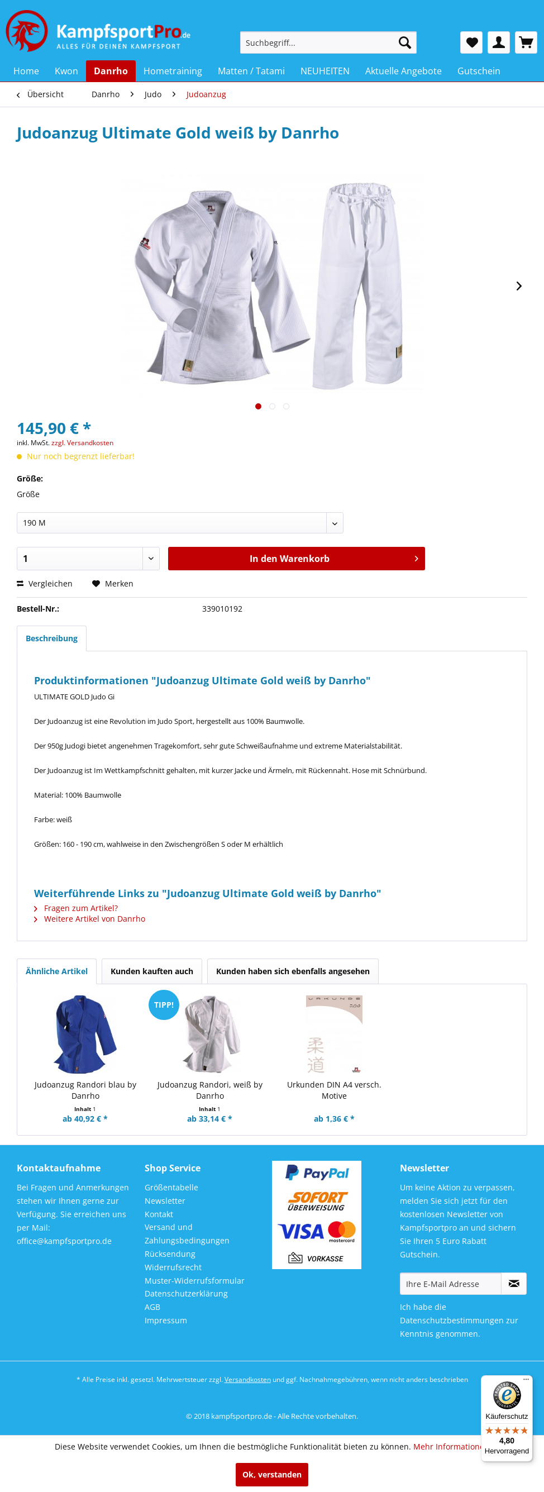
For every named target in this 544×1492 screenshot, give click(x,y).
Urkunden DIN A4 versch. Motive (334, 1090)
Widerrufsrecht (173, 1267)
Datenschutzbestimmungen (452, 1320)
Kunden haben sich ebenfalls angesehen (293, 971)
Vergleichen (45, 583)
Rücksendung (170, 1253)
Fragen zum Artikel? (76, 908)
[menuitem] (328, 42)
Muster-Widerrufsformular (195, 1280)
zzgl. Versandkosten (82, 442)
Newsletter (165, 1200)
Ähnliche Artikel (57, 971)
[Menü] (526, 1382)
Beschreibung (52, 638)
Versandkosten (248, 1379)
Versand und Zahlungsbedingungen (187, 1234)
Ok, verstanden (272, 1474)
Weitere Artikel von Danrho (89, 918)
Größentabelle (171, 1187)
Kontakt (159, 1214)
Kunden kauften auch (152, 971)
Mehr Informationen (451, 1446)
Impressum (166, 1320)
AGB (152, 1307)
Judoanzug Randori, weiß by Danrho (210, 1090)
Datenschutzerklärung (186, 1293)
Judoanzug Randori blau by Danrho (85, 1090)
